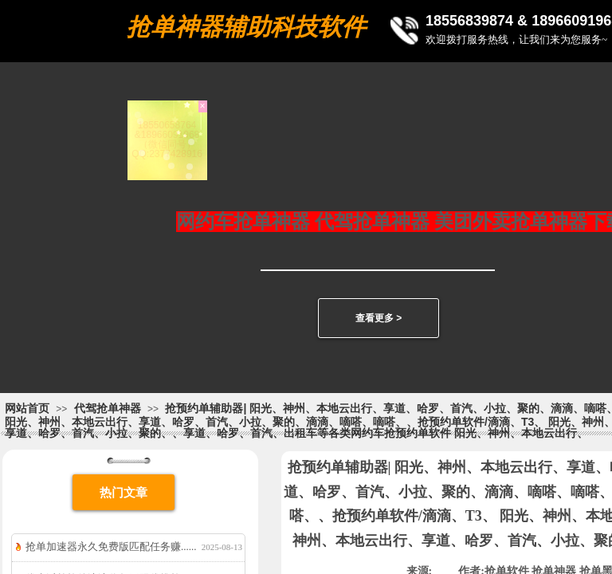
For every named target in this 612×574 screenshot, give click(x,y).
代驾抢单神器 (107, 408)
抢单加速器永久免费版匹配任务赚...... (111, 546)
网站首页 (27, 408)
